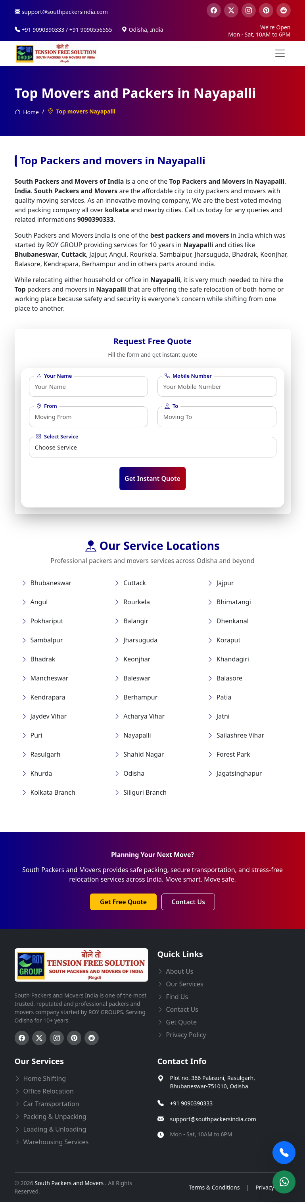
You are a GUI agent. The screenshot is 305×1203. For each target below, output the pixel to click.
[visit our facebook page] (214, 10)
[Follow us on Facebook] (22, 1039)
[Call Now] (283, 1152)
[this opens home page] (56, 53)
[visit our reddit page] (283, 10)
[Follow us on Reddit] (91, 1039)
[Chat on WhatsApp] (283, 1181)
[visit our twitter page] (231, 10)
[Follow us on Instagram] (57, 1039)
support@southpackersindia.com (213, 1120)
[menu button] (280, 53)
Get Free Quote (123, 903)
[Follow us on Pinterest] (74, 1039)
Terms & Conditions (214, 1188)
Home (27, 112)
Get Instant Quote (152, 479)
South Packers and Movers (70, 1184)
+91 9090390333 (191, 1104)
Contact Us (188, 903)
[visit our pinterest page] (266, 10)
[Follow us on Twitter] (39, 1039)
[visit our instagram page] (249, 10)
